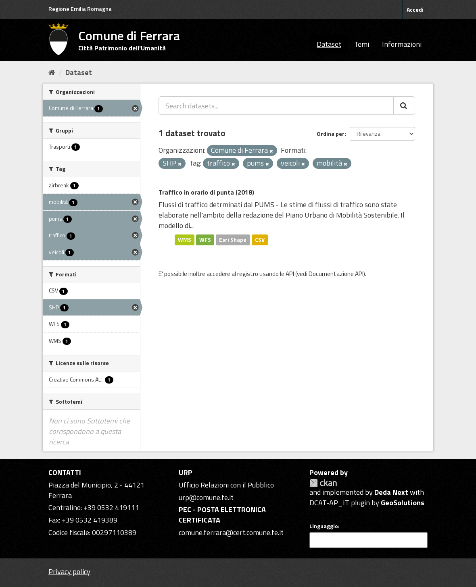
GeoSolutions (402, 502)
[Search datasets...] (276, 105)
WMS (184, 240)
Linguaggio (323, 526)
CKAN (323, 483)
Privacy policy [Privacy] (69, 571)
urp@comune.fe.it (206, 497)
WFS (205, 240)
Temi (361, 44)
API (290, 273)
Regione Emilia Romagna (80, 8)
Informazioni (402, 44)
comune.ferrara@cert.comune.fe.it (231, 532)
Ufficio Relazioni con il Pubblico (226, 484)
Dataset (329, 44)
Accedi (415, 9)
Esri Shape (232, 240)
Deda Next (391, 492)
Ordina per (330, 133)
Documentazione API (336, 273)
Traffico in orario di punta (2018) (206, 192)
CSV (260, 240)
